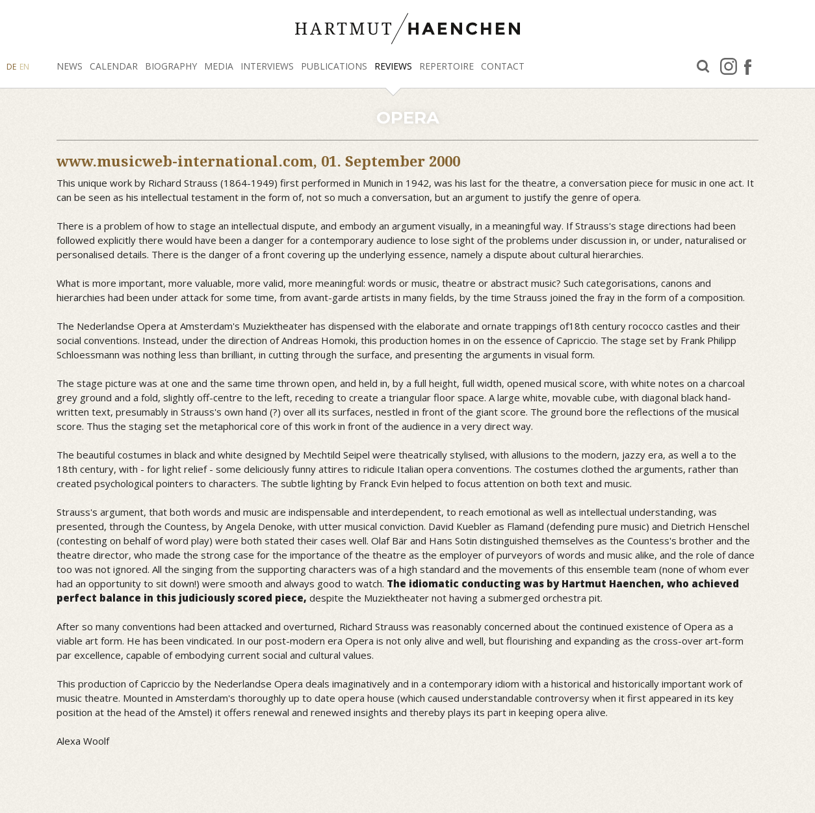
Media (218, 66)
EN (24, 66)
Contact (502, 66)
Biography (171, 66)
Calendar (114, 66)
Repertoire (446, 66)
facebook (747, 66)
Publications (334, 66)
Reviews (393, 66)
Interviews (267, 66)
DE (11, 66)
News (70, 66)
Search (703, 66)
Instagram (728, 66)
